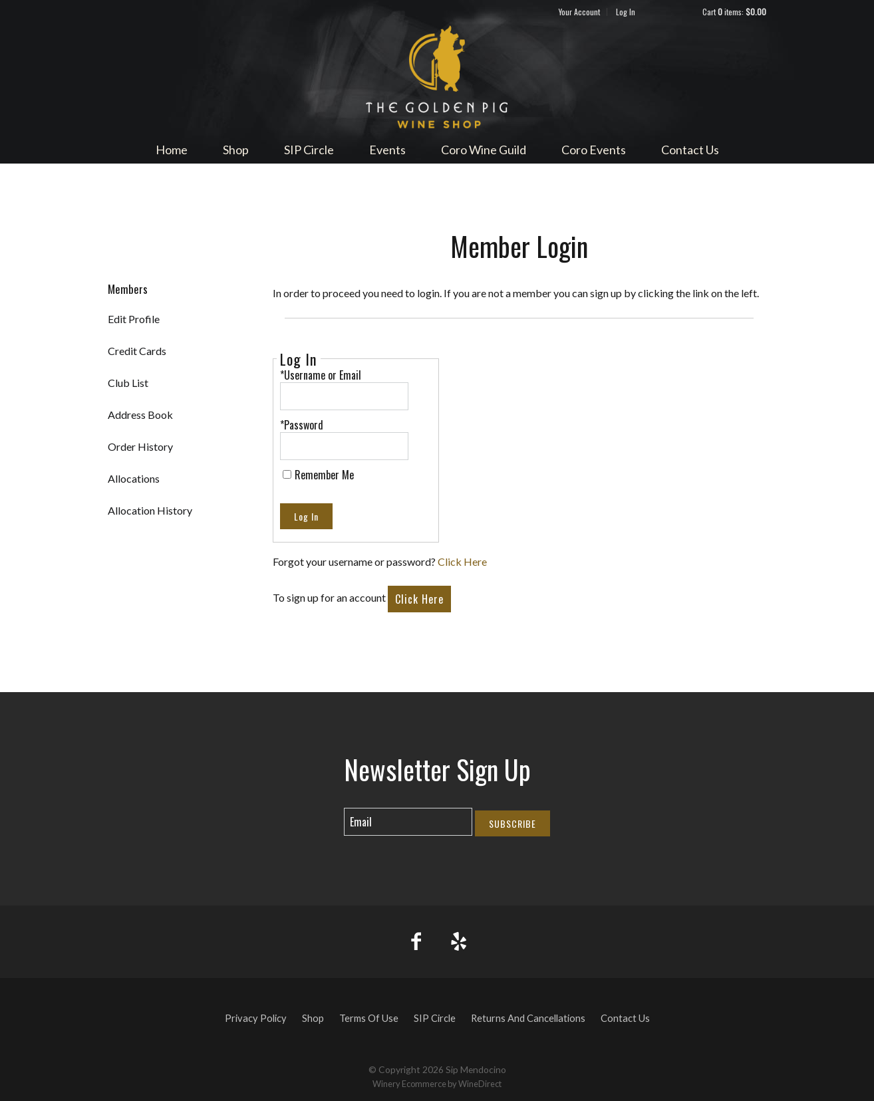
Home (172, 149)
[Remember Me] (287, 474)
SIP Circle (309, 149)
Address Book (140, 414)
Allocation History (150, 510)
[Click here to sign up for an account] (419, 599)
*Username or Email (320, 375)
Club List (128, 382)
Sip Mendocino (437, 77)
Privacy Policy (256, 1018)
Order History (140, 446)
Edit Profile (134, 318)
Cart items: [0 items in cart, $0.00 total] (734, 11)
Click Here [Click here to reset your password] (462, 561)
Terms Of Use (368, 1018)
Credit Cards (137, 350)
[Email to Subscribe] (408, 822)
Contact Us (690, 149)
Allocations (134, 478)
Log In (625, 11)
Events (387, 149)
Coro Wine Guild (483, 149)
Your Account (579, 11)
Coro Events (593, 149)
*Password (301, 425)
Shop (236, 149)
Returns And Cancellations (528, 1018)
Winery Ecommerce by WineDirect (437, 1083)
